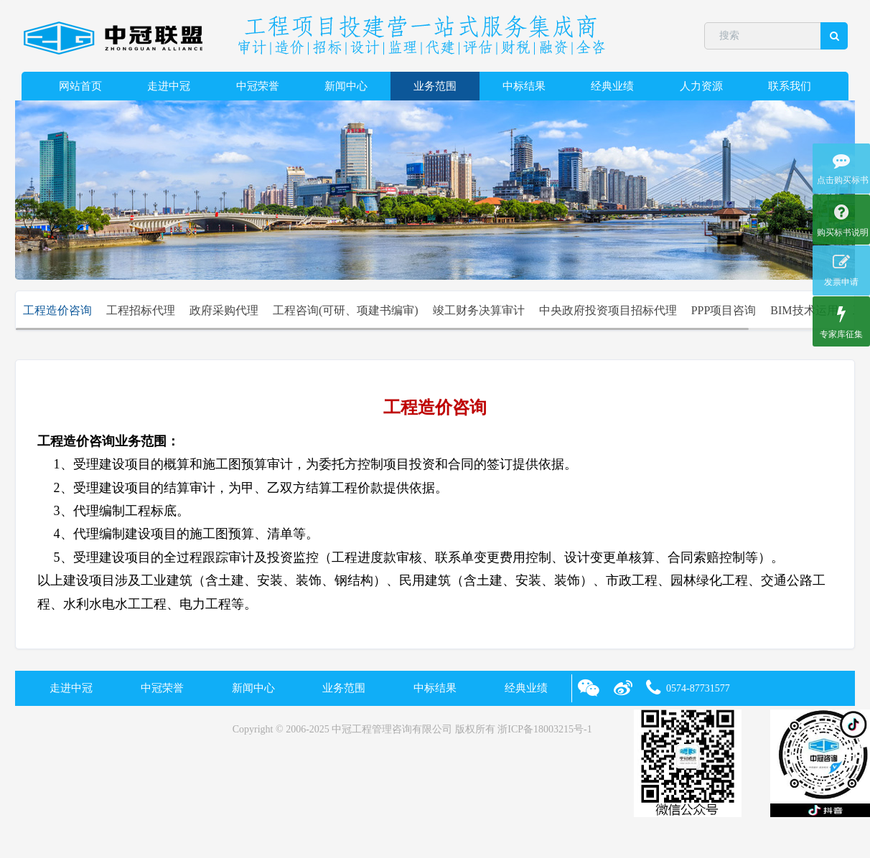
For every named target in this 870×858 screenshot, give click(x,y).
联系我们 (789, 86)
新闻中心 (346, 86)
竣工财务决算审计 (479, 310)
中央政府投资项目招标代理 (608, 310)
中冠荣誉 (257, 86)
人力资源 (701, 86)
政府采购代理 (224, 310)
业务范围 (435, 86)
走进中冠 (168, 86)
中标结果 (524, 86)
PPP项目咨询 (724, 310)
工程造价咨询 (57, 310)
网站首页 (80, 86)
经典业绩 (612, 86)
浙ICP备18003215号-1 (544, 729)
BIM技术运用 (804, 310)
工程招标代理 (140, 310)
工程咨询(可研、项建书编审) (345, 310)
